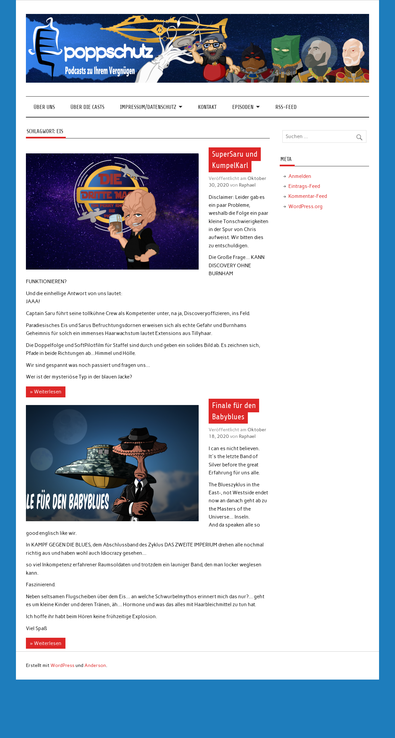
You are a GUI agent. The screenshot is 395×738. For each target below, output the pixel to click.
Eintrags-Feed (304, 186)
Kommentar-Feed (307, 196)
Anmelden (299, 176)
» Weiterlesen (45, 392)
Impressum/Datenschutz (148, 107)
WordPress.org (305, 206)
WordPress (62, 665)
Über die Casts (87, 107)
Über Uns (44, 107)
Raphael (247, 185)
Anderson (95, 665)
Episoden (242, 107)
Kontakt (207, 107)
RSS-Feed (286, 107)
